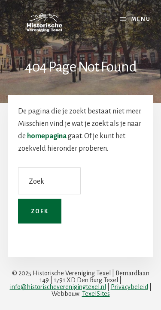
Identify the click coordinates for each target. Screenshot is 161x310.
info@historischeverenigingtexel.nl (58, 286)
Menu (141, 19)
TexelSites (96, 293)
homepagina (47, 136)
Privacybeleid (129, 286)
